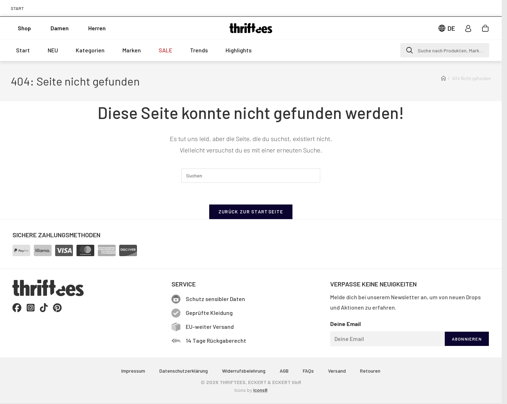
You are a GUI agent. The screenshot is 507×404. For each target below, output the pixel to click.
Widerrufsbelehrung (243, 371)
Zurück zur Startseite (250, 211)
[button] (444, 50)
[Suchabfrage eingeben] (250, 176)
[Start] (443, 78)
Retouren (370, 371)
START (17, 8)
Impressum (133, 371)
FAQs (308, 371)
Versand (337, 371)
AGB (284, 371)
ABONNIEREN (467, 338)
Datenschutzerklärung (183, 371)
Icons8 (260, 390)
